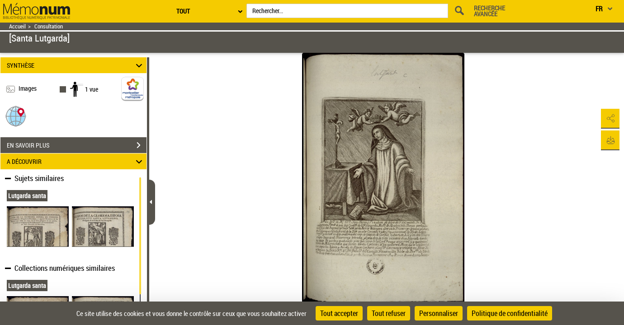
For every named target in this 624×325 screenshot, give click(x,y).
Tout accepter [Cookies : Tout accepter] (339, 313)
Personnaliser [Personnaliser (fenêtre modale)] (438, 313)
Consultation (48, 26)
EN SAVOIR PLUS (77, 145)
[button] (16, 115)
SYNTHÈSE (76, 65)
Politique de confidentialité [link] (510, 313)
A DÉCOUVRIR (76, 161)
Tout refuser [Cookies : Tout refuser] (389, 313)
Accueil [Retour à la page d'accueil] (17, 26)
